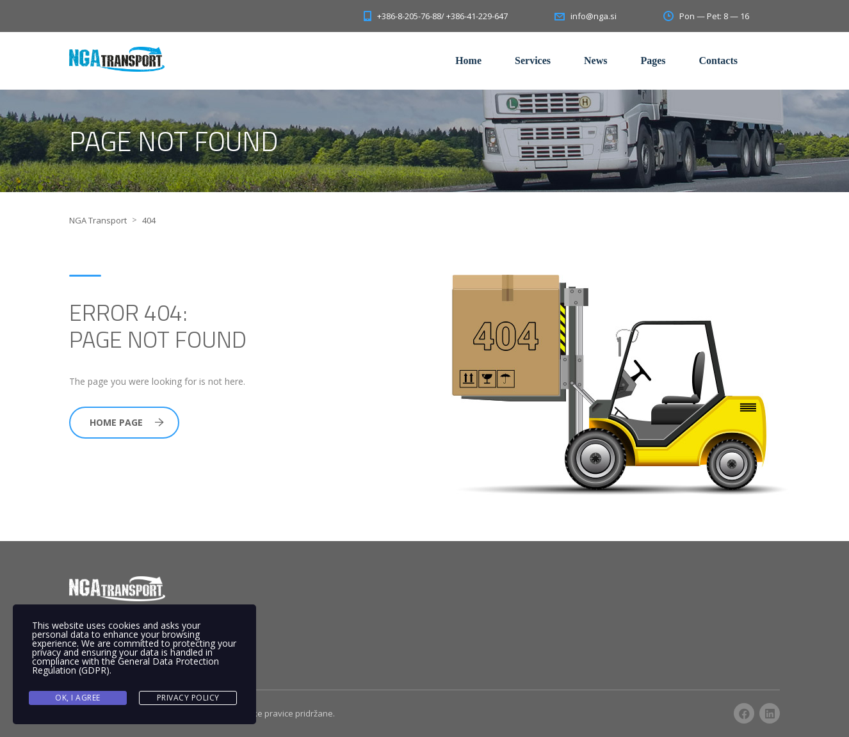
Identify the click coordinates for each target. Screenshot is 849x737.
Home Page (127, 422)
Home (468, 60)
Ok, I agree (78, 697)
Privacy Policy (188, 697)
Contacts (718, 60)
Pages (652, 60)
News (595, 60)
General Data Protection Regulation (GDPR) (125, 665)
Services (533, 60)
